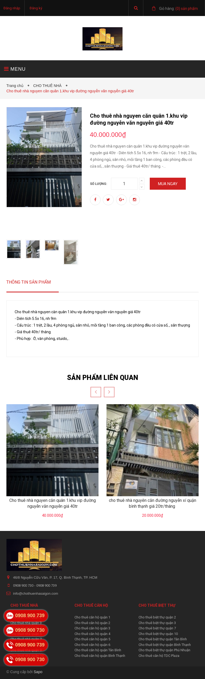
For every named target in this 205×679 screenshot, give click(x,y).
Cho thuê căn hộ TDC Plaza (159, 656)
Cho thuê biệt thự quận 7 (157, 628)
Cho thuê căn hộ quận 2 (92, 623)
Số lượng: (98, 184)
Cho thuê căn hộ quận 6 (92, 645)
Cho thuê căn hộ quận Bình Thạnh (99, 656)
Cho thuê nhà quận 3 (26, 623)
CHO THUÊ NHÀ (48, 86)
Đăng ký (36, 8)
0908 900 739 (46, 585)
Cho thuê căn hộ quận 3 (92, 628)
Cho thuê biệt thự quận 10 (158, 634)
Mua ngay (168, 183)
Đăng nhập (11, 8)
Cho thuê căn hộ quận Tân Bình (97, 650)
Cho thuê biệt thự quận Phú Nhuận (164, 650)
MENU (15, 69)
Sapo (38, 672)
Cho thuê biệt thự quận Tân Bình (163, 639)
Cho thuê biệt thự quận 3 (157, 623)
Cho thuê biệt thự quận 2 (157, 617)
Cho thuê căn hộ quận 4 (92, 634)
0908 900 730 (23, 585)
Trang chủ (16, 86)
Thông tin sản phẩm (28, 282)
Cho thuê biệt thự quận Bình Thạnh (165, 645)
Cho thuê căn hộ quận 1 (92, 617)
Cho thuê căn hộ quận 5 (92, 639)
